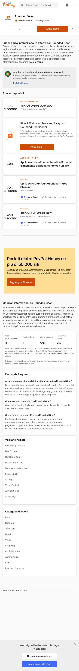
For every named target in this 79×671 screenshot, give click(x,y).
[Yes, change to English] (39, 664)
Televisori (10, 528)
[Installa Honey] (20, 83)
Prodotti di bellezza (14, 568)
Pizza (8, 517)
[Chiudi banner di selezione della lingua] (74, 643)
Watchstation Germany (17, 468)
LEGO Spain (11, 473)
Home (6, 590)
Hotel (8, 534)
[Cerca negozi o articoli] (38, 5)
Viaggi (8, 540)
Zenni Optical (12, 485)
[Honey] (9, 5)
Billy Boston (11, 451)
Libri (7, 562)
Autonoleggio (11, 557)
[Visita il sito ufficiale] (72, 29)
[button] (74, 5)
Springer (9, 479)
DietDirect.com (13, 457)
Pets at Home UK (14, 462)
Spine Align (10, 496)
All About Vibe (12, 490)
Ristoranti (10, 523)
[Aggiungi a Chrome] (21, 282)
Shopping (10, 545)
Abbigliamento (12, 551)
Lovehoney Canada (15, 445)
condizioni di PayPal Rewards (60, 136)
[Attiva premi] (52, 29)
